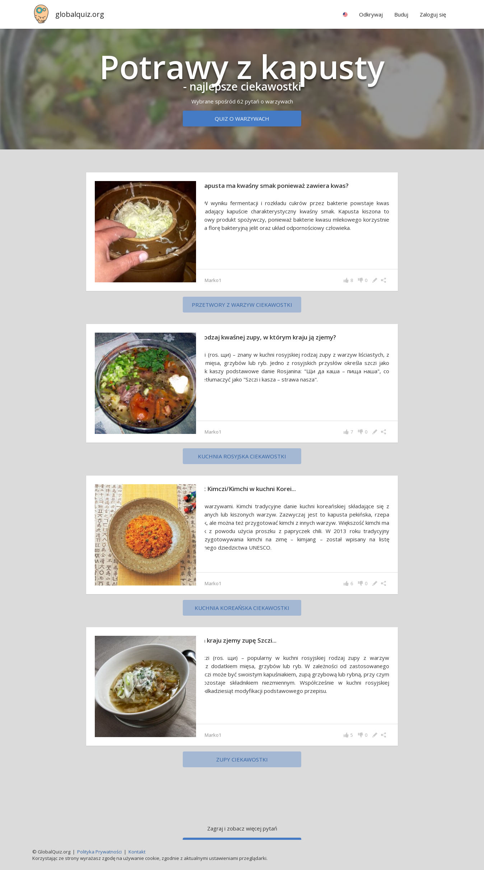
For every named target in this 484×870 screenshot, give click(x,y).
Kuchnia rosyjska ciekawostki (242, 456)
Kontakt (137, 851)
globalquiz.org (79, 14)
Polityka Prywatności (99, 851)
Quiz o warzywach (242, 118)
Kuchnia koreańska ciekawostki (242, 607)
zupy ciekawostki (242, 759)
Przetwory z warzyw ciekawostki (242, 304)
